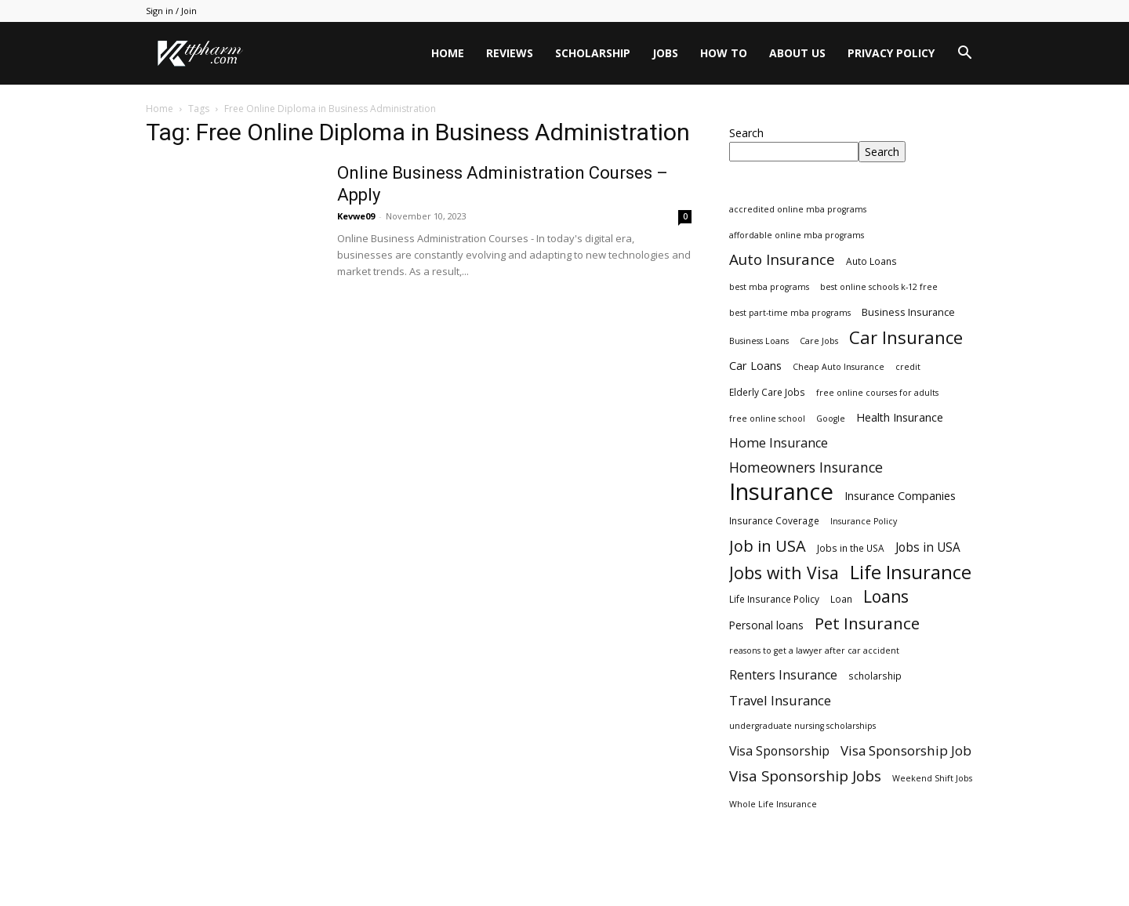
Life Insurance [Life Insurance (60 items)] (910, 572)
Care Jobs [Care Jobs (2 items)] (819, 340)
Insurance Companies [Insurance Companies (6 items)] (900, 495)
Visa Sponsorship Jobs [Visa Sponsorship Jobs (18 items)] (805, 775)
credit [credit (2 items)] (907, 366)
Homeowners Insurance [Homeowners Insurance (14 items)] (806, 467)
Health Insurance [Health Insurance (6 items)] (899, 417)
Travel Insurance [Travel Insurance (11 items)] (780, 700)
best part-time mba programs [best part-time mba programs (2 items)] (790, 312)
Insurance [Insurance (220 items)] (781, 492)
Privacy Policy (891, 52)
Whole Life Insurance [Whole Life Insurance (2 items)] (773, 804)
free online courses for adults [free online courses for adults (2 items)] (877, 392)
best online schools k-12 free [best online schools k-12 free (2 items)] (879, 286)
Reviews (509, 52)
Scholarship (592, 52)
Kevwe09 (356, 216)
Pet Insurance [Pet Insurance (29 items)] (867, 623)
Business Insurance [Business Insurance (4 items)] (908, 312)
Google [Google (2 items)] (830, 418)
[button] (964, 54)
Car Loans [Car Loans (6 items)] (755, 365)
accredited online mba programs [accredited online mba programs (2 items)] (797, 209)
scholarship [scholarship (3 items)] (875, 675)
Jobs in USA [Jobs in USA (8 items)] (927, 547)
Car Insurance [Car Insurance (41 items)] (906, 337)
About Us (797, 52)
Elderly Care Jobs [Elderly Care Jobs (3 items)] (767, 392)
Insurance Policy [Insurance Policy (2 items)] (863, 521)
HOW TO (723, 52)
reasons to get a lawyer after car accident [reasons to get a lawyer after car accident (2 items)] (814, 650)
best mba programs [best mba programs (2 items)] (769, 286)
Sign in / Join (171, 10)
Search (746, 132)
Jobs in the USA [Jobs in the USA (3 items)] (850, 548)
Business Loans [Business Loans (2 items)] (759, 340)
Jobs (665, 52)
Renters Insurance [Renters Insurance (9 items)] (783, 675)
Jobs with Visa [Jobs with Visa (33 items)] (784, 572)
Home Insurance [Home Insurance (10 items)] (778, 443)
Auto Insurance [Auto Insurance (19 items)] (782, 260)
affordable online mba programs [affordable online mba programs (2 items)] (796, 235)
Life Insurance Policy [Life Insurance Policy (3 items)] (774, 599)
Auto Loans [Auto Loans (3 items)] (871, 261)
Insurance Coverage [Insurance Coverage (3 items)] (774, 520)
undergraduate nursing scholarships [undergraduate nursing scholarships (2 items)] (802, 725)
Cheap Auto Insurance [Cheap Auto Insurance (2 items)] (838, 366)
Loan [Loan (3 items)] (841, 599)
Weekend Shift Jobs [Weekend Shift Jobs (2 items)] (932, 778)
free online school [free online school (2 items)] (767, 418)
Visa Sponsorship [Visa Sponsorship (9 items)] (779, 751)
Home (447, 52)
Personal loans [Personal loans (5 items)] (766, 625)
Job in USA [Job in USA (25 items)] (767, 546)
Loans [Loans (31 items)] (886, 597)
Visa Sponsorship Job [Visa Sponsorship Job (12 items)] (905, 750)
